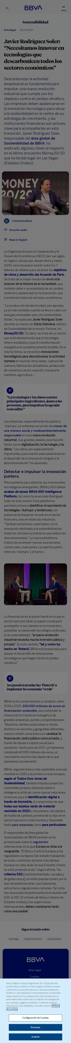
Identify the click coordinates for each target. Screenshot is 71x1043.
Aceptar (35, 1037)
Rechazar (35, 1027)
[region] (35, 1010)
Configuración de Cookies (35, 1018)
